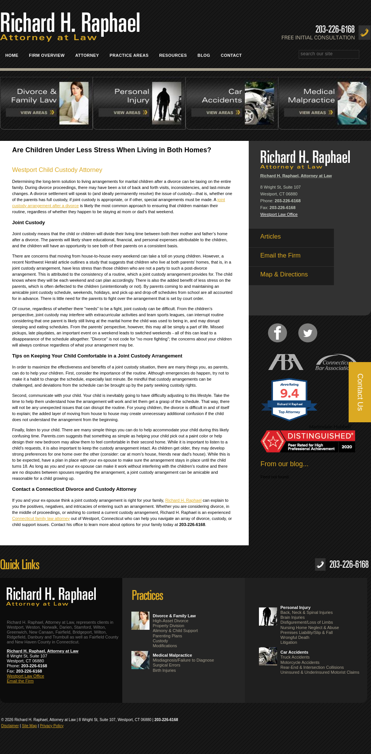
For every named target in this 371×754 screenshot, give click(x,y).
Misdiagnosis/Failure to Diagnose (183, 660)
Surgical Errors (166, 665)
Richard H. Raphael (183, 500)
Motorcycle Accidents (300, 662)
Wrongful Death (295, 637)
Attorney (87, 55)
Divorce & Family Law (174, 616)
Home (12, 55)
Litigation (289, 642)
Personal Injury (295, 607)
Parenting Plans (167, 636)
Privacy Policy (51, 726)
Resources (173, 55)
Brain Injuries (293, 617)
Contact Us (360, 392)
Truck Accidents (295, 657)
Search (367, 55)
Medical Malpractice (172, 655)
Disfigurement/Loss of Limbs (307, 622)
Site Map (29, 726)
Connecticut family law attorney (41, 518)
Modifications (165, 645)
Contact (234, 55)
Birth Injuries (164, 670)
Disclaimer (10, 726)
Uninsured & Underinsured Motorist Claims (320, 672)
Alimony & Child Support (175, 630)
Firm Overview (47, 55)
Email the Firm (20, 681)
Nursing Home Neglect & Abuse (310, 627)
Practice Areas (132, 55)
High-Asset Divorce (170, 620)
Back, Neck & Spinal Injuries (307, 612)
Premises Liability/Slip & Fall (307, 632)
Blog (204, 55)
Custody (160, 640)
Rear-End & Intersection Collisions (312, 667)
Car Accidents (295, 652)
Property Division (168, 625)
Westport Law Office (279, 214)
